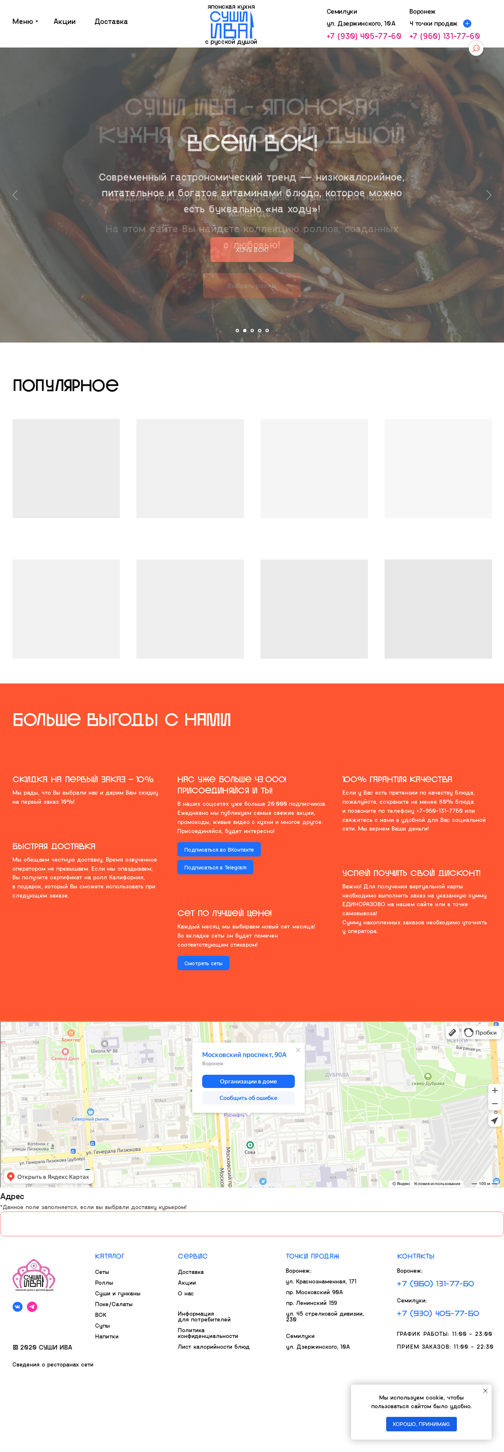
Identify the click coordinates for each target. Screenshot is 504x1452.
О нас (186, 1293)
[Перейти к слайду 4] (259, 330)
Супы (102, 1325)
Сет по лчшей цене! (224, 913)
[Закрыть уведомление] (485, 1391)
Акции (187, 1282)
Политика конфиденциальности (208, 1332)
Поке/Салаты (114, 1303)
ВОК (101, 1314)
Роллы (104, 1282)
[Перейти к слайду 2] (244, 330)
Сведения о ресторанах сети (52, 1364)
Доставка (191, 1271)
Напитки (107, 1336)
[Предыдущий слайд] (15, 195)
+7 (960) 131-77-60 (444, 35)
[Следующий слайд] (489, 195)
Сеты (102, 1271)
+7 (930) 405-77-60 (364, 35)
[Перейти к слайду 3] (252, 330)
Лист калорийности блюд (214, 1346)
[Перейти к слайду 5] (267, 330)
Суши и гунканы (118, 1293)
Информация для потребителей (204, 1316)
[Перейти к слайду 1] (237, 330)
